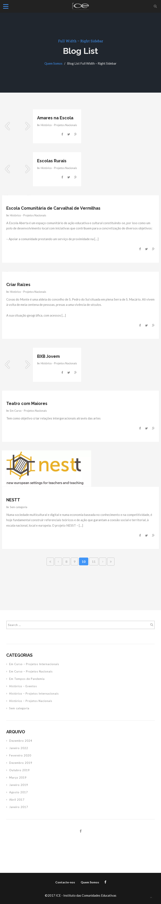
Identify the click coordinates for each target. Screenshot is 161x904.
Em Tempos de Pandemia (27, 678)
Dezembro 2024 (20, 740)
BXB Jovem (48, 356)
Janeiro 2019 (18, 785)
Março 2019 (18, 777)
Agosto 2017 (18, 792)
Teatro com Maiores (26, 403)
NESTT (13, 499)
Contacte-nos (65, 882)
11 (94, 561)
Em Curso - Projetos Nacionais (28, 410)
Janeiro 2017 (18, 807)
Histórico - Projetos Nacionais (59, 125)
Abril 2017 (17, 799)
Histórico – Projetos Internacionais (34, 693)
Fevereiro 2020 (20, 755)
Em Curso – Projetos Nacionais (31, 671)
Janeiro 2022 (18, 748)
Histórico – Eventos (23, 686)
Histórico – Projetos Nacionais (30, 701)
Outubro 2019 (19, 770)
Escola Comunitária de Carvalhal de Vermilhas (53, 208)
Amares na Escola (55, 117)
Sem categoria (18, 507)
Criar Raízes (18, 284)
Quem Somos (53, 63)
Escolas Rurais (51, 160)
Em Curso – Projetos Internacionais (34, 664)
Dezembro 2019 (20, 762)
